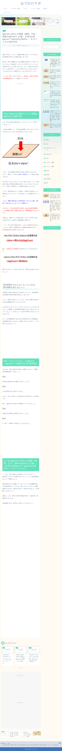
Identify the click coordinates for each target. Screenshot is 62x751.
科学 (4, 30)
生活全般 (47, 178)
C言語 (47, 139)
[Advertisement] (20, 96)
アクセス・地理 (15, 8)
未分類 (47, 174)
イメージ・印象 (35, 8)
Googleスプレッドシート (51, 149)
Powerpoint (48, 154)
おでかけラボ (31, 3)
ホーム (5, 8)
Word (46, 158)
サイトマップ (7, 12)
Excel (25, 8)
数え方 (45, 8)
